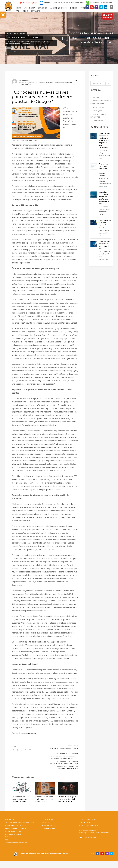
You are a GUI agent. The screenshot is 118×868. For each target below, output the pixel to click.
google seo (74, 751)
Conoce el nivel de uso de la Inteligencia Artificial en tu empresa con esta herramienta (104, 140)
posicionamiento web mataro (68, 768)
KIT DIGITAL (96, 97)
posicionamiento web (71, 763)
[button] (3, 15)
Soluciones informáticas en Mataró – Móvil (19, 823)
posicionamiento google (69, 761)
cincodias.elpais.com (27, 733)
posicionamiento (60, 753)
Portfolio (8, 837)
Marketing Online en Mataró (14, 831)
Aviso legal (46, 823)
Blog (6, 840)
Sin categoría (97, 111)
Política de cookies (48, 828)
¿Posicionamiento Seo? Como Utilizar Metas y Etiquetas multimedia (20, 799)
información (107, 16)
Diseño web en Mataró (13, 834)
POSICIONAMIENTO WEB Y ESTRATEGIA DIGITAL (59, 83)
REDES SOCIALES (98, 107)
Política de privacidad (49, 825)
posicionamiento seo (56, 763)
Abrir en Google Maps (87, 837)
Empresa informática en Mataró (16, 825)
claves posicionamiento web (60, 748)
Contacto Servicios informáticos (16, 843)
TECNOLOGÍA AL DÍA (25, 84)
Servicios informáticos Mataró (15, 828)
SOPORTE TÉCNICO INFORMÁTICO (98, 115)
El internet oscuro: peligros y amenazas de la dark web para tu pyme (68, 799)
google (67, 751)
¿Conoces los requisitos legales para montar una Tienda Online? (44, 799)
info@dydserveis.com (91, 825)
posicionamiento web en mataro (67, 766)
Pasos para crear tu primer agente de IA (105, 222)
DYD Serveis (24, 81)
